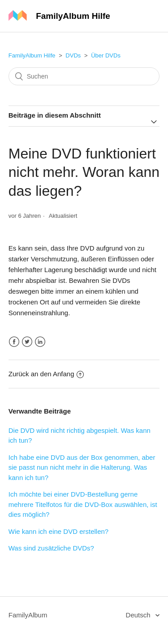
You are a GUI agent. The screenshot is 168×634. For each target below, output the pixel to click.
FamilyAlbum (28, 615)
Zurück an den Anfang (46, 374)
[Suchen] (84, 76)
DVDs (73, 55)
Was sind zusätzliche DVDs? (51, 548)
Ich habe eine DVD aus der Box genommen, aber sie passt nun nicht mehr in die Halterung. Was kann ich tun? (82, 467)
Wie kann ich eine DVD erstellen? (58, 531)
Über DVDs (106, 55)
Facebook (14, 342)
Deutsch (139, 615)
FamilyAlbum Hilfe (32, 55)
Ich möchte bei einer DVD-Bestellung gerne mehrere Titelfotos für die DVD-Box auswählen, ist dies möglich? (83, 504)
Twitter (27, 342)
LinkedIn (40, 342)
